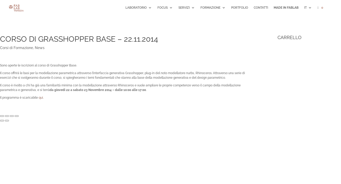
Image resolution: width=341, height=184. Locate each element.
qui (41, 97)
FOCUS (162, 7)
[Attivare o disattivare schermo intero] (12, 116)
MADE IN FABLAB (286, 7)
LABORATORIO (136, 7)
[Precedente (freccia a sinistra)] (2, 120)
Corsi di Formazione (16, 48)
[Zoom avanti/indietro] (17, 116)
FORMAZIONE (210, 7)
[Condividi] (7, 116)
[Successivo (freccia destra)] (7, 120)
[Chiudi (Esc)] (2, 116)
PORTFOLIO (239, 7)
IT (305, 7)
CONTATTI (261, 7)
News (40, 48)
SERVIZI (184, 7)
